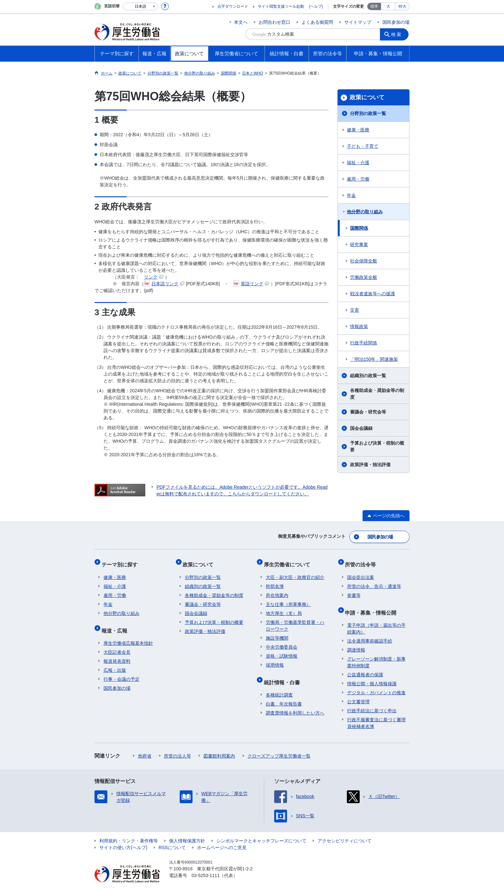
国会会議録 (361, 428)
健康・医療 (358, 129)
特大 (402, 6)
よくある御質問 (317, 22)
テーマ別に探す (122, 561)
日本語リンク (164, 283)
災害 (354, 310)
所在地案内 (277, 589)
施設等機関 (277, 632)
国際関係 (359, 228)
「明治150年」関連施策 (374, 359)
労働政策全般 (363, 277)
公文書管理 (358, 691)
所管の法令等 (362, 561)
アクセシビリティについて (345, 830)
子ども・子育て (362, 146)
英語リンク (251, 283)
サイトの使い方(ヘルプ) (123, 837)
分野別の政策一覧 (368, 113)
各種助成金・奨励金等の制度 (377, 394)
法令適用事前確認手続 (369, 631)
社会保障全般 (363, 260)
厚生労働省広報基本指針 (128, 633)
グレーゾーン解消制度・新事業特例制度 (376, 652)
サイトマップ (357, 22)
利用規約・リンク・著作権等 (128, 830)
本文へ (241, 22)
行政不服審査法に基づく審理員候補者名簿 (376, 713)
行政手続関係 (363, 342)
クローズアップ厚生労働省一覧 (279, 746)
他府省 (144, 746)
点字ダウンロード (232, 6)
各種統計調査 (279, 685)
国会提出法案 (360, 571)
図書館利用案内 (219, 746)
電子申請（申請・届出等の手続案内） (376, 619)
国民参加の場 (396, 22)
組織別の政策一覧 (368, 375)
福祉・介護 (358, 162)
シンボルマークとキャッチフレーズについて (261, 830)
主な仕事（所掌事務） (288, 598)
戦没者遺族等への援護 (372, 293)
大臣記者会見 (117, 642)
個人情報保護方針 (187, 830)
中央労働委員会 (281, 641)
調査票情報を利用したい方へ (295, 703)
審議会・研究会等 (368, 411)
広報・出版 (115, 660)
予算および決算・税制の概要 (377, 446)
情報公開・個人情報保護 (372, 673)
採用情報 (275, 659)
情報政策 (359, 326)
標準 (374, 6)
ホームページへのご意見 (222, 837)
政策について (367, 97)
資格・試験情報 (281, 650)
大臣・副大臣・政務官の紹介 (295, 571)
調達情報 (356, 640)
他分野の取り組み (365, 211)
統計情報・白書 (284, 674)
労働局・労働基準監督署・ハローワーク (295, 620)
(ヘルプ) (316, 6)
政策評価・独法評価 (370, 464)
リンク (153, 277)
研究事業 (359, 244)
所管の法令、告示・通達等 (374, 580)
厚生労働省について (289, 561)
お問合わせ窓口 (274, 22)
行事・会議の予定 (122, 669)
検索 (397, 34)
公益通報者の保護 (365, 664)
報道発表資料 (117, 651)
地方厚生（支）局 (284, 607)
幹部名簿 (275, 580)
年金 (351, 195)
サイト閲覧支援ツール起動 (281, 6)
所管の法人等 (177, 746)
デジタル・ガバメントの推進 (376, 682)
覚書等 (354, 589)
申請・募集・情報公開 (373, 604)
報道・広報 (116, 622)
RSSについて (172, 837)
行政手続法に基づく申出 (372, 700)
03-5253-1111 (206, 865)
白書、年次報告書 (284, 694)
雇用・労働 (358, 179)
